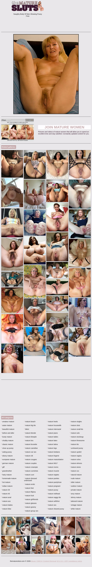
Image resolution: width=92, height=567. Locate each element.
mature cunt (29, 475)
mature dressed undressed (30, 479)
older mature (75, 482)
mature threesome (77, 440)
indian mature (6, 486)
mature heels (52, 422)
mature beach (29, 422)
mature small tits (76, 429)
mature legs (52, 448)
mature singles (76, 422)
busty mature (6, 437)
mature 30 (5, 490)
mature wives (75, 467)
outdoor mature (76, 486)
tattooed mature (76, 501)
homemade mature (8, 478)
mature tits (74, 444)
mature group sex (31, 511)
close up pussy (7, 448)
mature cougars (30, 459)
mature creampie (31, 467)
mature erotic (29, 484)
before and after (7, 433)
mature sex (51, 505)
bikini (26, 429)
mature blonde (30, 433)
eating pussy (6, 452)
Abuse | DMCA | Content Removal (43, 561)
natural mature (76, 475)
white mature (75, 509)
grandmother (6, 471)
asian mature (6, 425)
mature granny (30, 507)
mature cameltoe (31, 448)
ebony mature (7, 456)
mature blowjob (30, 437)
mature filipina (30, 492)
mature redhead (53, 494)
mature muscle (53, 471)
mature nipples (53, 475)
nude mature (75, 478)
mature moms (52, 467)
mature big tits (30, 425)
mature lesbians (53, 452)
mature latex (52, 440)
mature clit (28, 456)
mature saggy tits (54, 497)
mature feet (29, 488)
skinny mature (75, 497)
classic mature (7, 444)
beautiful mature (7, 429)
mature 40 (5, 494)
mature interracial (54, 429)
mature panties (53, 478)
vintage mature (76, 505)
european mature (8, 459)
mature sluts (75, 425)
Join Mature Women (64, 127)
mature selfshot (53, 501)
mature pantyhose (54, 482)
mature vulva (75, 459)
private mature (76, 490)
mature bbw (6, 509)
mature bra (28, 440)
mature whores (76, 463)
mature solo (75, 433)
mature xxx (74, 471)
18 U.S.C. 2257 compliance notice (69, 561)
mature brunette (30, 444)
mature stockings (76, 437)
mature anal (6, 497)
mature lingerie (53, 456)
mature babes (7, 505)
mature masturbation (55, 459)
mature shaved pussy (55, 509)
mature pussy (52, 490)
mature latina (52, 444)
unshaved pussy (76, 448)
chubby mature (7, 440)
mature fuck (29, 496)
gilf (2, 467)
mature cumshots (31, 471)
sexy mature (75, 494)
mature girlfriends (31, 499)
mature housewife (54, 425)
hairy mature (6, 475)
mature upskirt (75, 452)
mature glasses (30, 503)
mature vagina (75, 456)
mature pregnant (53, 486)
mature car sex (30, 452)
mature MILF (52, 463)
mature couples (30, 463)
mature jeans (52, 433)
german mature (7, 463)
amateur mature (7, 422)
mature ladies (52, 437)
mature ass (6, 501)
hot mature (5, 482)
